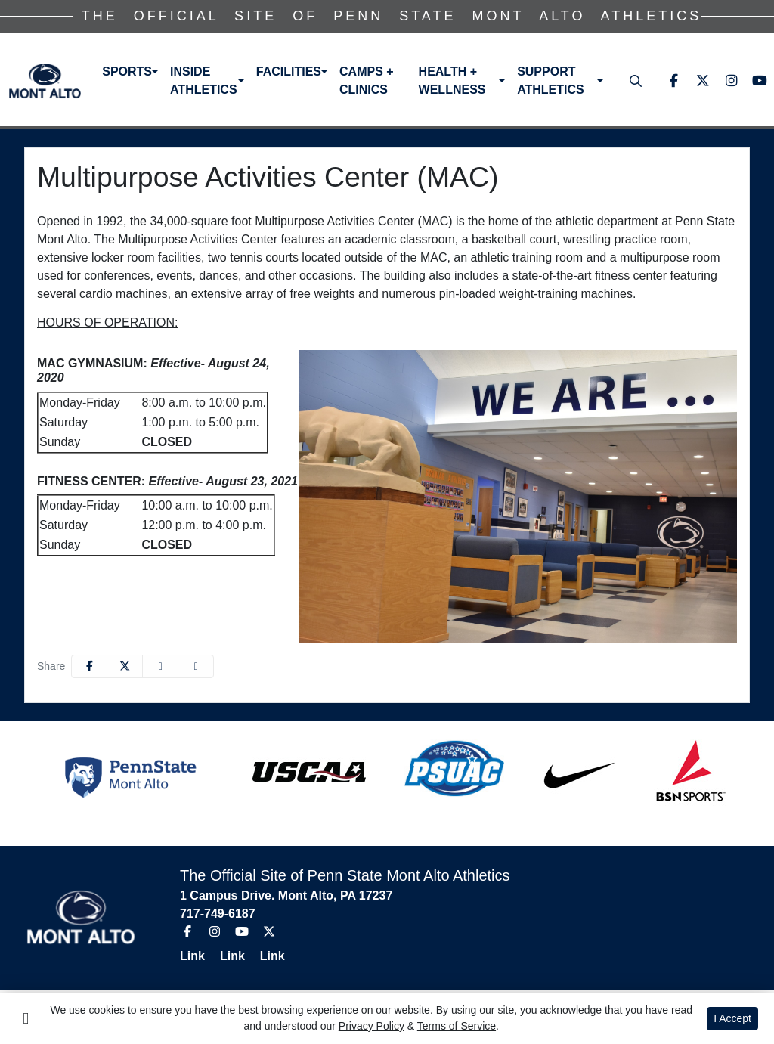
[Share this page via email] (160, 666)
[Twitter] (702, 81)
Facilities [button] (288, 71)
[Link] (198, 956)
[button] (130, 72)
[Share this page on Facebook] (89, 666)
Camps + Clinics (366, 80)
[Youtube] (759, 81)
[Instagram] (731, 81)
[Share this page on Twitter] (125, 666)
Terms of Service (456, 1026)
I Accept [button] (732, 1018)
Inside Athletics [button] (203, 80)
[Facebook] (673, 81)
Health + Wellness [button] (452, 80)
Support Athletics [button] (550, 80)
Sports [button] (127, 71)
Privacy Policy (371, 1026)
